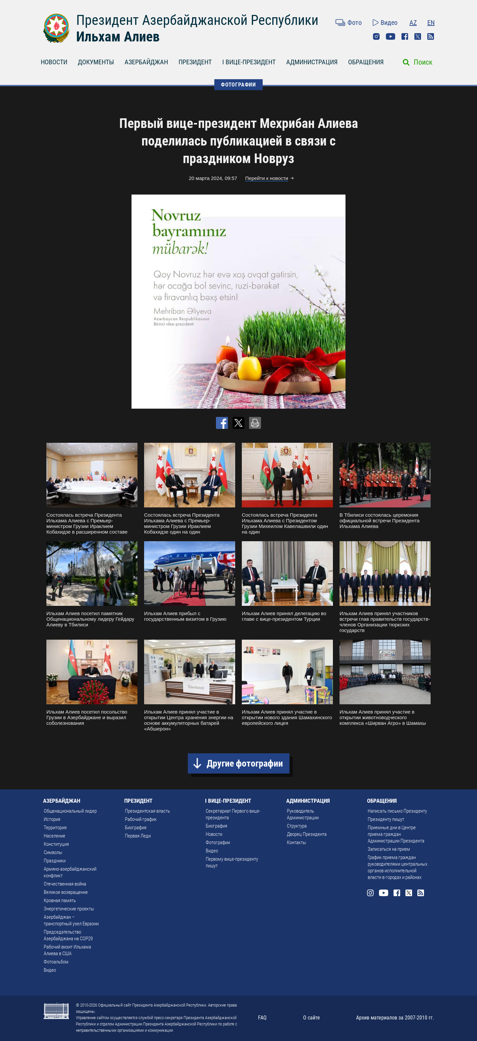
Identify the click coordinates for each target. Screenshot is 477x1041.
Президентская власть (147, 811)
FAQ (262, 1017)
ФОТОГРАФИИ (238, 85)
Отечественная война (65, 884)
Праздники (55, 861)
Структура (297, 826)
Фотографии (218, 842)
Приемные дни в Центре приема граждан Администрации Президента (396, 834)
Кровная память (60, 900)
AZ (413, 23)
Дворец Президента (307, 834)
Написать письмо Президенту (397, 811)
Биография (135, 828)
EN (431, 23)
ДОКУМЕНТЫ (96, 62)
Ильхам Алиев (118, 37)
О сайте (311, 1017)
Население (54, 836)
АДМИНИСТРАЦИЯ (312, 62)
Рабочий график (141, 819)
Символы (53, 852)
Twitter (417, 36)
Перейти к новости (266, 178)
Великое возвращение (66, 892)
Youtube (390, 36)
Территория (55, 828)
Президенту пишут (386, 819)
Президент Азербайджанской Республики (197, 20)
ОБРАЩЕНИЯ (366, 62)
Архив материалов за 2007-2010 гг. (395, 1017)
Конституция (56, 844)
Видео (389, 23)
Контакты (296, 842)
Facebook (404, 36)
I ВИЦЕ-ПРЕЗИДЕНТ (249, 62)
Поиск (423, 62)
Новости (214, 834)
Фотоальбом (56, 962)
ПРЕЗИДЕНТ (195, 62)
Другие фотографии (245, 763)
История (52, 819)
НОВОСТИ (54, 62)
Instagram (376, 36)
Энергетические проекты (69, 909)
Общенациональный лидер (70, 811)
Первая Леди (138, 836)
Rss (430, 36)
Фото (354, 23)
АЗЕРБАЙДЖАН (146, 62)
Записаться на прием (389, 849)
